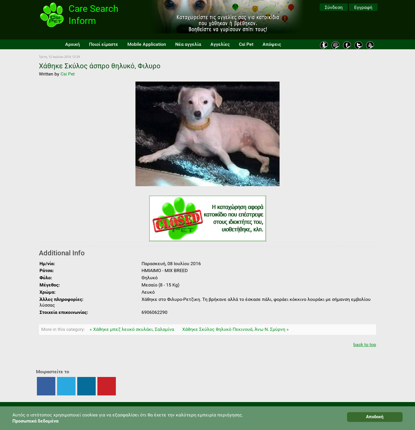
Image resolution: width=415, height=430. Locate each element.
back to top (364, 344)
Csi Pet (68, 74)
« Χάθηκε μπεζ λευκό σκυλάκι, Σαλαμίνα (132, 329)
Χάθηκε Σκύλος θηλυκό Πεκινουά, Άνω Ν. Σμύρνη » (235, 329)
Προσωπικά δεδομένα (35, 421)
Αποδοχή (374, 416)
